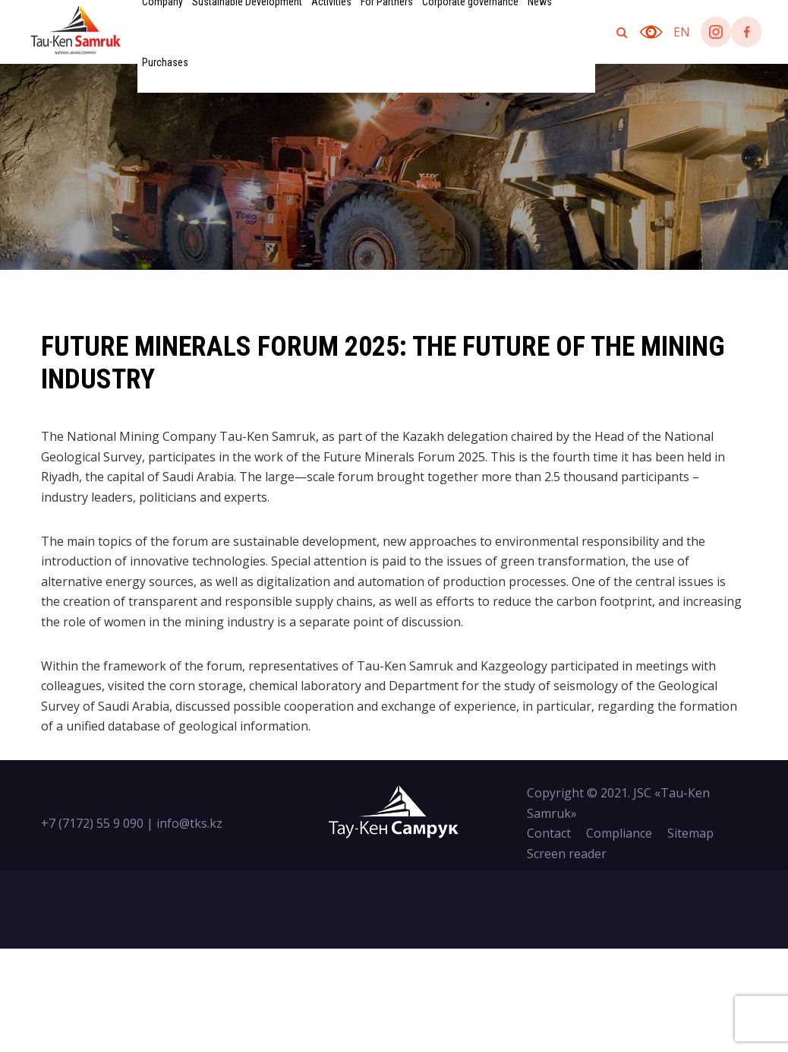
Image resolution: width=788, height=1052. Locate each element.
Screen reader (567, 853)
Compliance (619, 833)
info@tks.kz (189, 823)
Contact (549, 833)
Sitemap (690, 833)
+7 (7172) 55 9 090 (92, 823)
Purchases (165, 62)
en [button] (681, 32)
